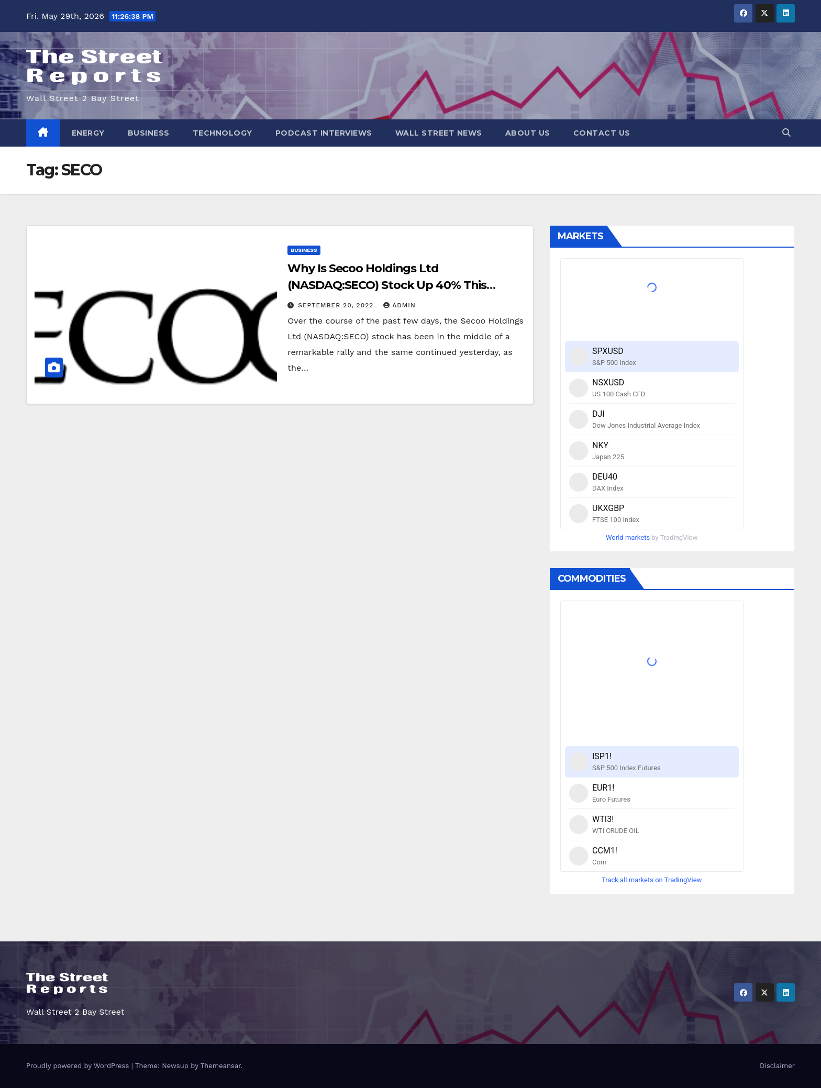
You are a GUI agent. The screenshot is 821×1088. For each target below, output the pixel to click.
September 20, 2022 (337, 305)
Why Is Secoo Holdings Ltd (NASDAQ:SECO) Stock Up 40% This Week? (386, 285)
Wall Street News (438, 133)
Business (149, 133)
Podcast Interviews (323, 133)
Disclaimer (777, 1066)
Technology (222, 133)
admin (399, 305)
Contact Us (601, 133)
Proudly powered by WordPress (78, 1066)
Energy (88, 133)
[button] (786, 133)
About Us (527, 133)
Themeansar (221, 1066)
